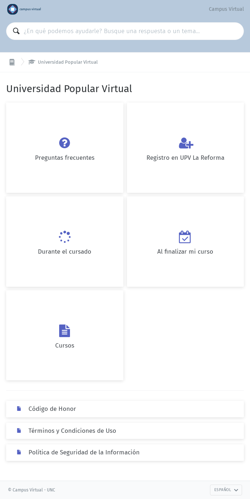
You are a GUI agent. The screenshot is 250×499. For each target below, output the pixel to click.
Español (226, 489)
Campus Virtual (226, 9)
